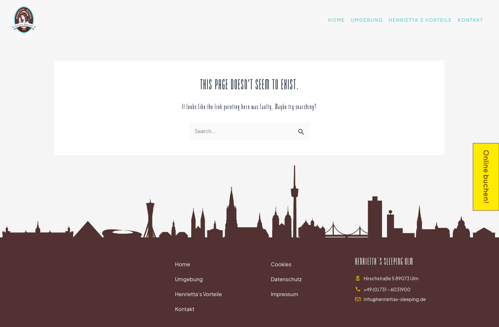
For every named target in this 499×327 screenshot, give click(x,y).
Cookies (281, 264)
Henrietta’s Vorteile (420, 20)
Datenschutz (286, 279)
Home (336, 20)
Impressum (284, 294)
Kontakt (470, 20)
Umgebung (367, 20)
